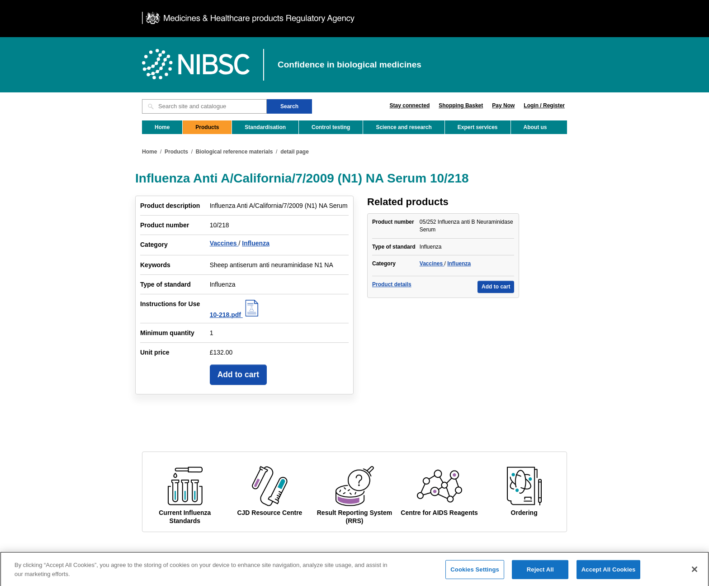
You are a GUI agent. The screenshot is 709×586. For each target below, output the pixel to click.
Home (162, 127)
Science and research (403, 127)
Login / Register (544, 105)
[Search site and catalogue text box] (204, 106)
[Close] (694, 573)
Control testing (331, 127)
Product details (391, 284)
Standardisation (265, 127)
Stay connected (410, 105)
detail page (294, 152)
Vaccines (224, 243)
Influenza (255, 243)
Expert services (478, 127)
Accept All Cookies (608, 573)
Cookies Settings (474, 573)
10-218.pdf (235, 314)
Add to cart (238, 374)
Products (207, 127)
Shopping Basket (461, 105)
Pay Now (503, 105)
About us (535, 127)
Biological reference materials (234, 152)
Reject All (540, 573)
